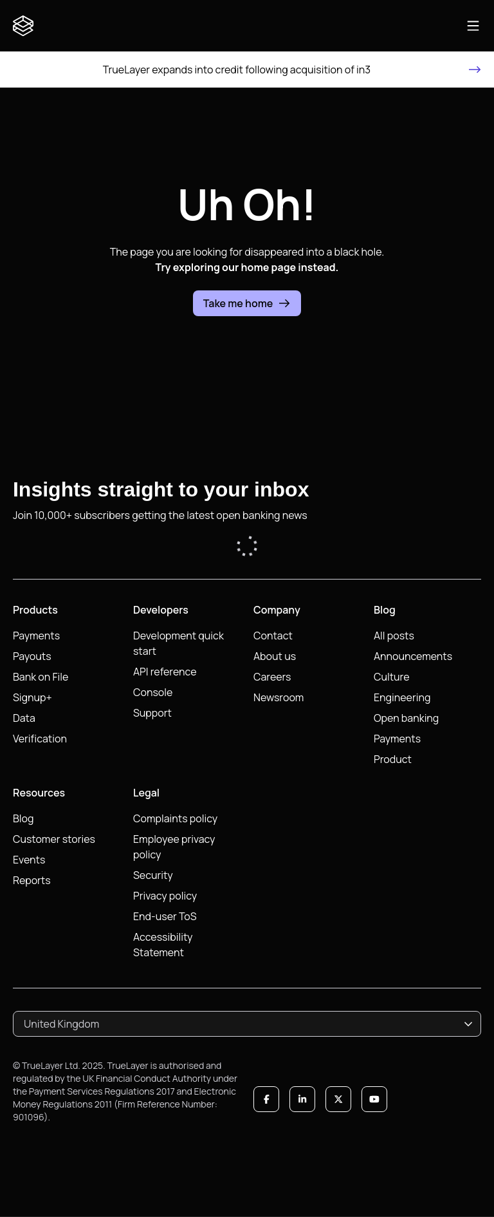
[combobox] (247, 1024)
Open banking (406, 718)
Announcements (413, 656)
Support (152, 713)
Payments (36, 635)
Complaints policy (175, 818)
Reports (32, 880)
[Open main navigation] (473, 25)
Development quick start (178, 643)
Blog (23, 818)
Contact (273, 635)
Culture (392, 677)
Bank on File (40, 677)
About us (274, 656)
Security (153, 875)
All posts (394, 635)
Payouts (32, 656)
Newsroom (278, 697)
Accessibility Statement (163, 944)
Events (29, 860)
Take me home (247, 303)
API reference (165, 672)
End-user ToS (165, 916)
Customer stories (54, 839)
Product (393, 759)
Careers (272, 677)
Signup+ (32, 697)
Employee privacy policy (174, 847)
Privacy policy (165, 896)
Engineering (402, 697)
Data (24, 718)
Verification (40, 738)
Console (152, 692)
